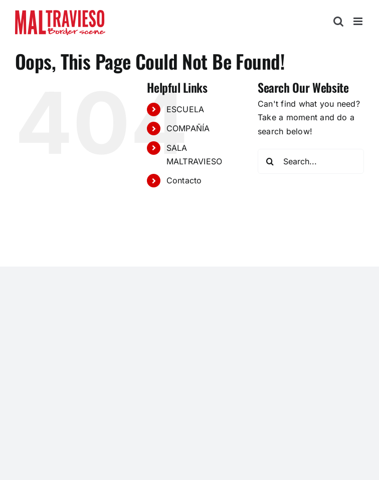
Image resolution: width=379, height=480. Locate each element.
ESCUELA (185, 109)
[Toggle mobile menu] (358, 21)
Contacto (184, 180)
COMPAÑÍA (188, 128)
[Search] (270, 161)
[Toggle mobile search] (338, 21)
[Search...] (311, 161)
